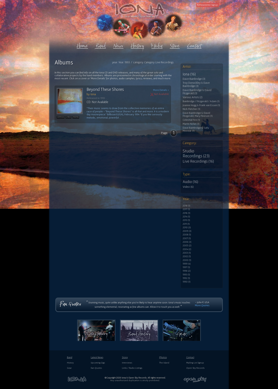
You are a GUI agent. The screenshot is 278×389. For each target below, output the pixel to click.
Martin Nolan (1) (191, 123)
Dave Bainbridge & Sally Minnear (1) (196, 129)
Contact (190, 357)
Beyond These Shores (105, 89)
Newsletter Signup (207, 5)
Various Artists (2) (192, 97)
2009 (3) (187, 231)
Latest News (97, 357)
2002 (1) (187, 256)
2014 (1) (186, 216)
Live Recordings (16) (198, 161)
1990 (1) (186, 281)
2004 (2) (187, 249)
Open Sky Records (195, 368)
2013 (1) (186, 220)
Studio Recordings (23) (196, 153)
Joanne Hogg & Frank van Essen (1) (201, 105)
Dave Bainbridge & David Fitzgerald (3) (197, 92)
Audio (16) (190, 182)
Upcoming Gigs (98, 362)
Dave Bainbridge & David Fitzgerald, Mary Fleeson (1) (198, 114)
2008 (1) (187, 234)
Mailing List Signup (195, 362)
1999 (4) (187, 263)
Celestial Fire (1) (191, 119)
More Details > (161, 90)
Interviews (127, 362)
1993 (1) (186, 274)
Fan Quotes (96, 368)
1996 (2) (187, 271)
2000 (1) (187, 260)
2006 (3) (187, 242)
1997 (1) (186, 267)
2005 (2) (187, 245)
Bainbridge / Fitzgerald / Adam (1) (201, 101)
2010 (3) (187, 227)
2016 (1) (186, 213)
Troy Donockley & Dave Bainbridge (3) (196, 84)
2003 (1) (187, 253)
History (70, 362)
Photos (163, 357)
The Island (164, 362)
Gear (69, 368)
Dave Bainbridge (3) (194, 78)
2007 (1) (187, 238)
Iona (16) (189, 74)
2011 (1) (186, 224)
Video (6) (188, 186)
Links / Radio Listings (132, 368)
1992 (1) (186, 278)
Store (125, 357)
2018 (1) (186, 205)
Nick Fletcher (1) (191, 109)
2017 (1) (186, 209)
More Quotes (202, 305)
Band (69, 357)
